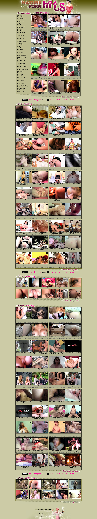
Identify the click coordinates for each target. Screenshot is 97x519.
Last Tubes (20, 27)
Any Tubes (20, 49)
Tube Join (20, 20)
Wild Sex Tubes (21, 41)
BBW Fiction (20, 93)
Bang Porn (20, 23)
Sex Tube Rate (21, 58)
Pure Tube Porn (21, 55)
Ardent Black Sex (22, 65)
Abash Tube (20, 44)
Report (33, 25)
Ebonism (19, 72)
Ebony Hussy (20, 80)
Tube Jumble (20, 35)
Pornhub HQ (20, 29)
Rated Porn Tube (21, 57)
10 (70, 100)
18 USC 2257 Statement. (41, 517)
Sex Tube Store (21, 60)
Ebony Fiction (21, 77)
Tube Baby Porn (21, 63)
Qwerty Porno (21, 34)
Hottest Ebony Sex (22, 86)
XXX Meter (20, 15)
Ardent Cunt (20, 21)
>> (73, 100)
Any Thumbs (20, 48)
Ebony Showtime (21, 82)
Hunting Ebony (21, 88)
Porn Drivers (21, 32)
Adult (18, 46)
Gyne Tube (20, 52)
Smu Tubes (20, 62)
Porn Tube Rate (21, 54)
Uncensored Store (22, 37)
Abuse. (49, 517)
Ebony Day (20, 74)
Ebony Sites (20, 83)
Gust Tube (20, 51)
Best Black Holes (22, 66)
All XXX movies (21, 18)
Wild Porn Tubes (21, 40)
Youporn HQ (20, 43)
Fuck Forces (20, 30)
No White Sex (21, 91)
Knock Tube (20, 16)
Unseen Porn (20, 38)
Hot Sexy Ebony (21, 85)
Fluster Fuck (21, 26)
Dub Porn (19, 24)
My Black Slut (21, 90)
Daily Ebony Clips (22, 69)
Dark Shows (20, 71)
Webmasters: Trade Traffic (44, 509)
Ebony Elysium (21, 76)
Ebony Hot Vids (21, 79)
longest (37, 100)
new (30, 100)
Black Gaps (20, 68)
